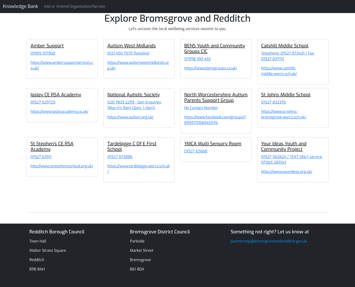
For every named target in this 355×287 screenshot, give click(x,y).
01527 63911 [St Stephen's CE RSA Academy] (41, 156)
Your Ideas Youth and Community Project (284, 146)
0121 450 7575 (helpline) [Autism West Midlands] (128, 53)
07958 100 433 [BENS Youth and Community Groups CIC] (197, 58)
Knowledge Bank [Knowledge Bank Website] (20, 6)
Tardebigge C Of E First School (132, 146)
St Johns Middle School (286, 95)
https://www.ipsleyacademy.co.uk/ (59, 111)
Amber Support (47, 46)
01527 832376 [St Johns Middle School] (273, 102)
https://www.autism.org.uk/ (130, 117)
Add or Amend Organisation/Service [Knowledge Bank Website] (74, 6)
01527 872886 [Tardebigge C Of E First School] (120, 156)
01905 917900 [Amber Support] (43, 53)
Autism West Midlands (131, 46)
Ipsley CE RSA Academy (56, 95)
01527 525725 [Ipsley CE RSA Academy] (43, 102)
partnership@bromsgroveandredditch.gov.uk (269, 241)
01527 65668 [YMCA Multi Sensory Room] (195, 151)
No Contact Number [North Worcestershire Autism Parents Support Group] (201, 107)
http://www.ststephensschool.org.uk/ (62, 166)
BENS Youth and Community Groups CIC (214, 49)
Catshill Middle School (284, 46)
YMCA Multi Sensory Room (212, 144)
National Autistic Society (133, 95)
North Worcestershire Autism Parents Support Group (216, 98)
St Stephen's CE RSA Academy (52, 146)
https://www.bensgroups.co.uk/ (210, 68)
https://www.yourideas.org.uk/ (286, 171)
